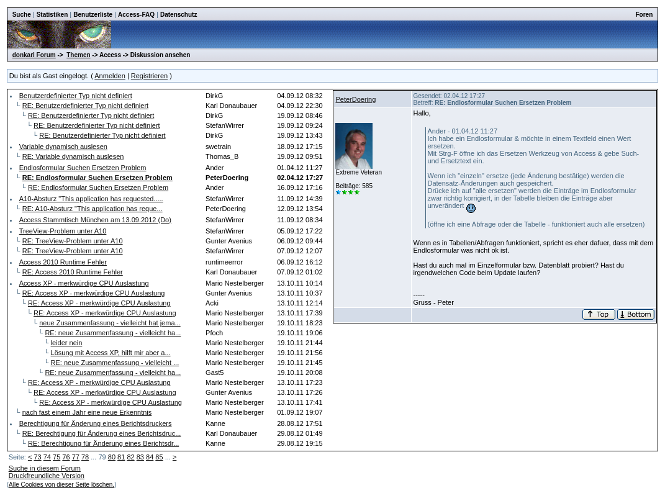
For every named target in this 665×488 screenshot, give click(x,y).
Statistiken (52, 14)
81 (121, 457)
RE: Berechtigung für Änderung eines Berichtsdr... (103, 443)
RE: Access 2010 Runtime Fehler (72, 272)
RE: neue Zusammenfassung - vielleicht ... (115, 362)
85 (159, 457)
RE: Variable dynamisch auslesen (73, 156)
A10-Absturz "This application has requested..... (91, 198)
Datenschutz (178, 14)
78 (85, 457)
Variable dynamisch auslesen (63, 146)
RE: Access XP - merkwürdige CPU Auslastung (93, 293)
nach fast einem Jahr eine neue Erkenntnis (87, 412)
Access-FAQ (136, 14)
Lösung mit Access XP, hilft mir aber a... (111, 352)
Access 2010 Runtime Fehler (63, 262)
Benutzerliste (92, 14)
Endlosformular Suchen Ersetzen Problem (83, 167)
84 (149, 457)
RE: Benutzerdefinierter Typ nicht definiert (85, 105)
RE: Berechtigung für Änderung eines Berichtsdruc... (101, 433)
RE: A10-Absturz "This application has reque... (92, 208)
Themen (78, 55)
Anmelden (109, 75)
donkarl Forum (34, 55)
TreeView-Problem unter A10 (63, 231)
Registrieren (149, 75)
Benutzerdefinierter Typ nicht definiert (75, 95)
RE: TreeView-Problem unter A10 (72, 241)
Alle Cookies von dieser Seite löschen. (61, 484)
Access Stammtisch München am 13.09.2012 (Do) (95, 220)
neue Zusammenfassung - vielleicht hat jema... (109, 323)
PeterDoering (355, 99)
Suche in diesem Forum (45, 468)
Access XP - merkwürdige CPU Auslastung (84, 283)
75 (56, 457)
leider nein (67, 342)
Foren (644, 14)
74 (47, 457)
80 (111, 457)
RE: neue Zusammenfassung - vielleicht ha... (113, 333)
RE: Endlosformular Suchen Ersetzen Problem (98, 187)
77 (75, 457)
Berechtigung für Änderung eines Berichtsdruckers (95, 423)
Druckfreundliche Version (46, 475)
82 (130, 457)
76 (66, 457)
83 (140, 457)
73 (37, 457)
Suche (21, 14)
